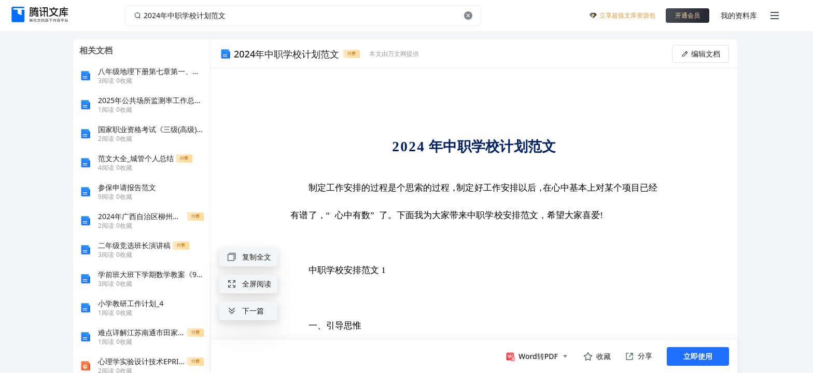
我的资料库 (739, 15)
